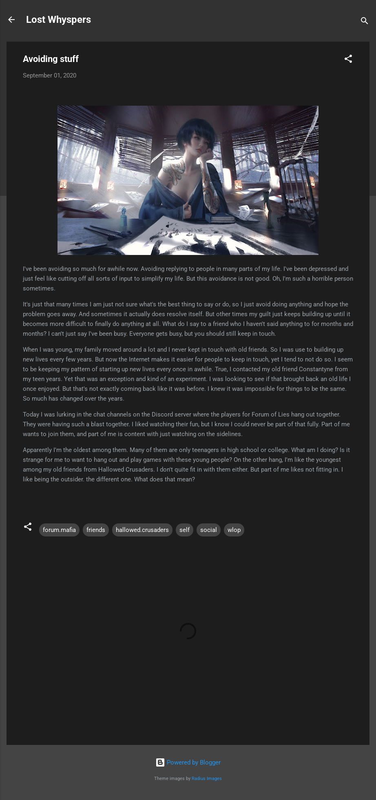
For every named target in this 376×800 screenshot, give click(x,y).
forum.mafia (59, 530)
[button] (348, 60)
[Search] (364, 22)
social (208, 530)
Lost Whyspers (58, 19)
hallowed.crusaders (142, 530)
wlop (234, 530)
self (184, 530)
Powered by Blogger (188, 762)
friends (95, 530)
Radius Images (207, 778)
